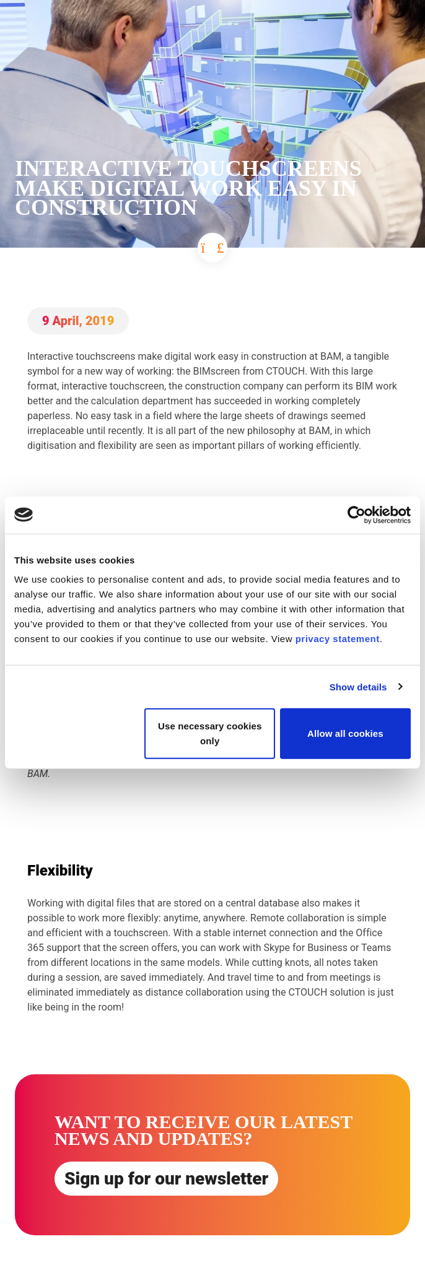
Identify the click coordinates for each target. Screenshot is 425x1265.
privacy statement (338, 638)
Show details (358, 686)
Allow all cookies (345, 733)
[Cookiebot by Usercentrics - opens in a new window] (356, 514)
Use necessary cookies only (209, 733)
